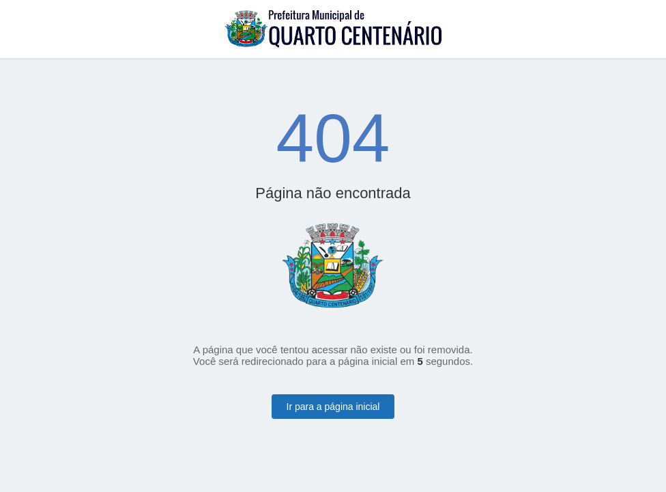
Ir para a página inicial (333, 406)
